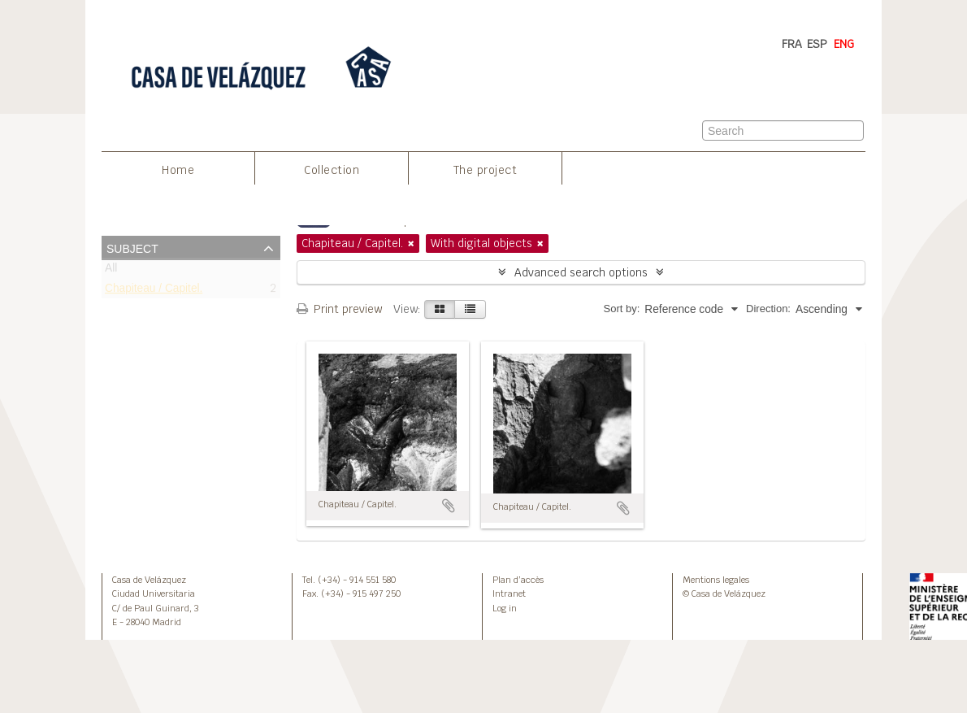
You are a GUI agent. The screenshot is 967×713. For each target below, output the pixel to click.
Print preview (339, 309)
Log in (504, 608)
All (111, 271)
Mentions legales (716, 579)
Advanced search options (581, 272)
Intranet (509, 593)
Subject (132, 247)
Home (178, 170)
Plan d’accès (518, 579)
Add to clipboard (448, 506)
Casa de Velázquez (149, 579)
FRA (792, 44)
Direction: (768, 308)
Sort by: (622, 308)
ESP (817, 44)
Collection (331, 170)
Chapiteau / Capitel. (153, 291)
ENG (844, 44)
